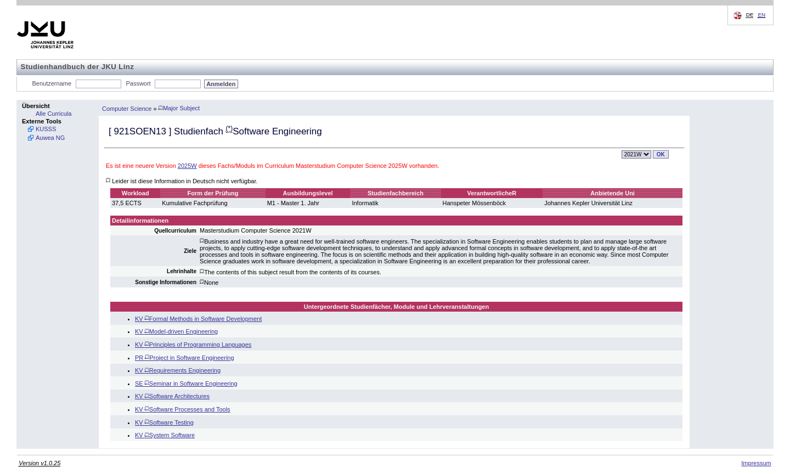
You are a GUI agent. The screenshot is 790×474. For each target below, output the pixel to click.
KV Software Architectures (172, 396)
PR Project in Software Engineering (184, 357)
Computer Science (127, 108)
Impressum (756, 463)
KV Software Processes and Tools (182, 409)
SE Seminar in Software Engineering (186, 383)
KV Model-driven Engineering (176, 331)
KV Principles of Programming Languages (193, 344)
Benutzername (52, 83)
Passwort (138, 83)
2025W (187, 165)
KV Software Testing (164, 422)
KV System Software (165, 435)
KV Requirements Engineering (178, 370)
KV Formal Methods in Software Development (198, 318)
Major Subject (179, 108)
